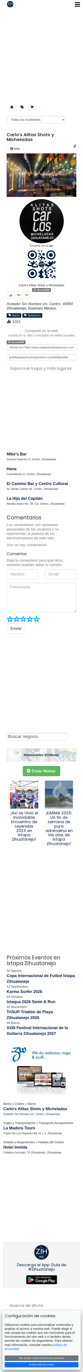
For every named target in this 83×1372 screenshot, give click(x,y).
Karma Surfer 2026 (24, 991)
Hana (11, 469)
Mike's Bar (17, 454)
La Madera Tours (19, 1128)
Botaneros (32, 315)
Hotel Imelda (15, 1147)
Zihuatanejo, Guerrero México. (32, 308)
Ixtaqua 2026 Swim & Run (31, 1002)
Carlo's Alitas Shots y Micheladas (35, 1109)
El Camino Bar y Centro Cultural (37, 483)
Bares (14, 315)
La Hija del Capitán (25, 498)
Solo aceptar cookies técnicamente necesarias (41, 1358)
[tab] (15, 148)
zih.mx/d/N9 (41, 290)
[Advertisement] (41, 54)
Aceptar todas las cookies (41, 1364)
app (51, 245)
